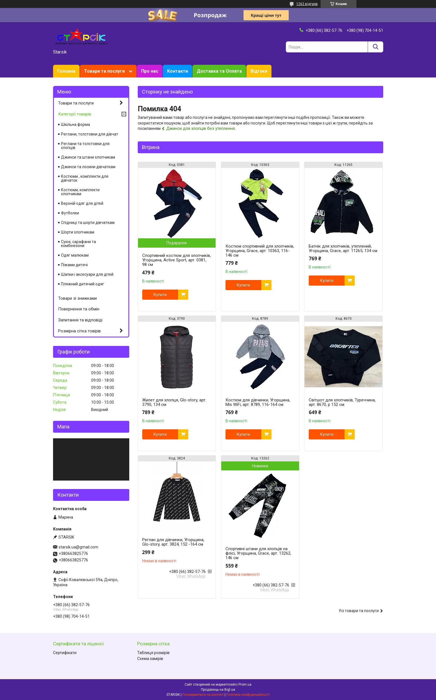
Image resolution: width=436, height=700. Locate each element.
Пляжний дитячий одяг (82, 284)
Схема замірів (150, 658)
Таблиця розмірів (153, 652)
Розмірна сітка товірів (79, 331)
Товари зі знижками (77, 298)
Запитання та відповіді (80, 320)
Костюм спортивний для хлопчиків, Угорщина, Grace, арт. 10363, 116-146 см (259, 250)
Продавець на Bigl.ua (218, 690)
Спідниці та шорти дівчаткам (88, 222)
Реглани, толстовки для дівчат (89, 134)
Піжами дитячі (74, 265)
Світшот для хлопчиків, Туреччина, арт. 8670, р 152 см (342, 402)
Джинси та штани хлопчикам (88, 157)
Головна (66, 71)
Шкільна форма (75, 124)
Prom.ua (244, 684)
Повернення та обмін (78, 309)
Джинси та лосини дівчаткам (88, 167)
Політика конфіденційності (248, 695)
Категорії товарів (74, 114)
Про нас (149, 71)
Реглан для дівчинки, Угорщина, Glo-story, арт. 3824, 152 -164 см (173, 541)
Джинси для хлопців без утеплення (200, 128)
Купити (160, 294)
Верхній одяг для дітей (82, 203)
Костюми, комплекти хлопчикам (80, 192)
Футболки (70, 213)
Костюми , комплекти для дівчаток (84, 178)
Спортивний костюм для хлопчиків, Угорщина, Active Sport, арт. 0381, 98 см (176, 260)
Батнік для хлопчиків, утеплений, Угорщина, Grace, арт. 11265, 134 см (343, 248)
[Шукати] (375, 46)
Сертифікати (64, 652)
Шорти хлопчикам (77, 232)
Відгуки (259, 71)
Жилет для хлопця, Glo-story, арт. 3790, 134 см (174, 402)
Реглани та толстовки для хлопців (85, 145)
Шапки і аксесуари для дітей (87, 274)
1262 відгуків (307, 4)
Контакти (177, 71)
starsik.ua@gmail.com (78, 547)
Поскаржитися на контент (203, 695)
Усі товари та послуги (359, 610)
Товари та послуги (104, 71)
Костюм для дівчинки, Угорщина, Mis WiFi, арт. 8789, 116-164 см (257, 402)
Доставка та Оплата (219, 71)
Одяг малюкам (75, 255)
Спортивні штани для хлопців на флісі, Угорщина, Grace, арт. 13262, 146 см (258, 553)
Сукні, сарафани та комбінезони (78, 243)
